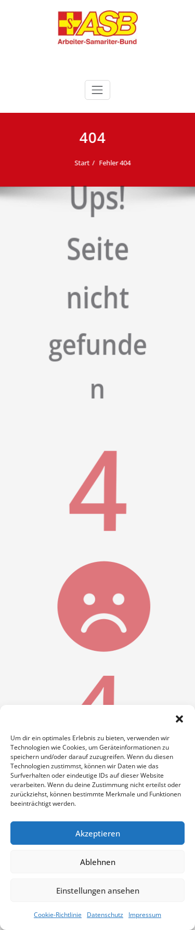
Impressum (144, 914)
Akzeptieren (97, 833)
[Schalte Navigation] (97, 90)
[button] (179, 718)
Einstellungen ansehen (97, 890)
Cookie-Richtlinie (58, 914)
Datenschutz (105, 914)
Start (78, 162)
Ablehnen (97, 862)
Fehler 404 (111, 162)
